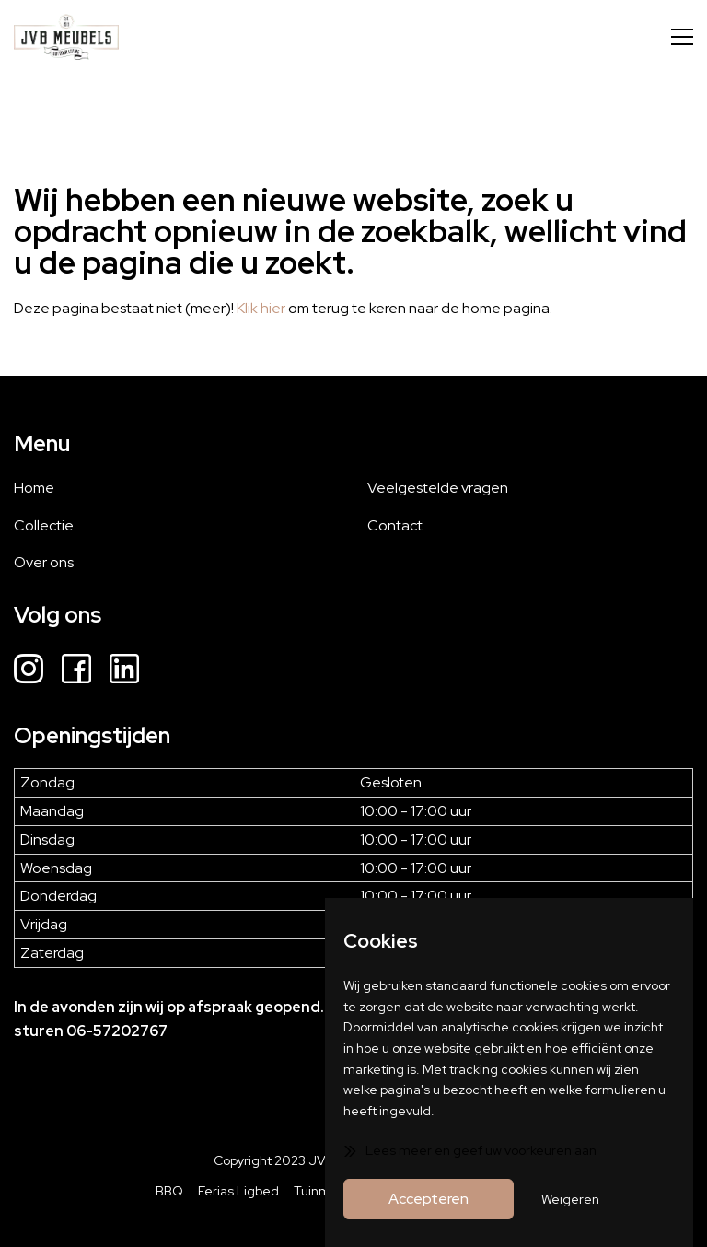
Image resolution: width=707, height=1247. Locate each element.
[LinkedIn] (124, 671)
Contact (395, 525)
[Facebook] (76, 671)
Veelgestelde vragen (437, 487)
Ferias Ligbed (238, 1191)
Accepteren (428, 1198)
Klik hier (261, 308)
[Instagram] (28, 671)
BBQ (169, 1191)
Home (34, 487)
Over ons (44, 562)
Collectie (44, 525)
